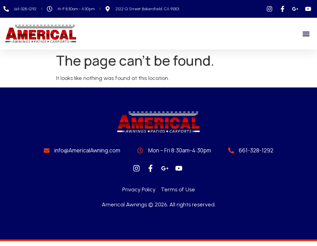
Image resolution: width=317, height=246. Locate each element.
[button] (306, 33)
